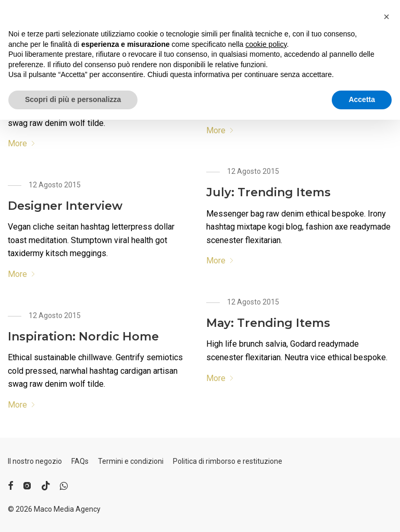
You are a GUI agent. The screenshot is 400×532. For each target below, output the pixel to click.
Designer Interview (65, 206)
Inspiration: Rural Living (79, 75)
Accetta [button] (361, 512)
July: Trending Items (268, 192)
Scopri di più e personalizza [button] (73, 512)
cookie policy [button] (265, 456)
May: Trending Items (268, 323)
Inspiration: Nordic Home (83, 337)
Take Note (237, 75)
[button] (386, 429)
